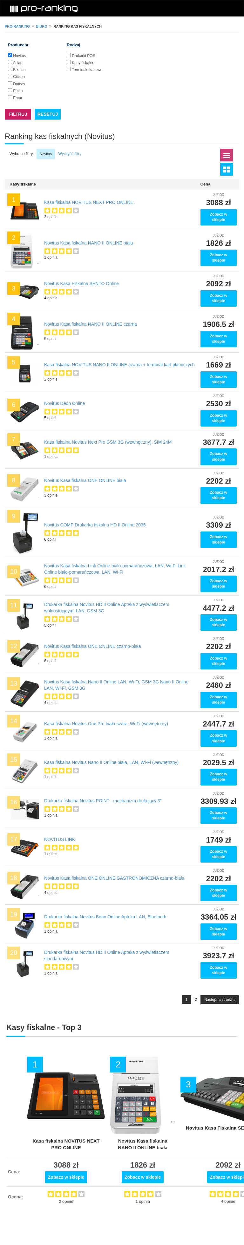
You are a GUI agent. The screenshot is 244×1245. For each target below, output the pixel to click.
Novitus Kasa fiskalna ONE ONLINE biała (85, 480)
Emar (17, 98)
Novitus (19, 56)
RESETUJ (47, 114)
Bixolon (19, 70)
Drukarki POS (83, 56)
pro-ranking (17, 26)
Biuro (41, 26)
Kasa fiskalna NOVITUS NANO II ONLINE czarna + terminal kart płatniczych (119, 364)
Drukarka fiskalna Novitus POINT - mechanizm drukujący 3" (103, 800)
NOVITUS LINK (59, 839)
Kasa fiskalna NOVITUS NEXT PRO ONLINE (88, 202)
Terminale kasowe (87, 70)
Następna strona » (219, 999)
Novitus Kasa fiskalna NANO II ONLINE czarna (90, 324)
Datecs (19, 84)
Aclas (17, 63)
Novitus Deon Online (64, 403)
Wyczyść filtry (70, 154)
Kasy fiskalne (83, 63)
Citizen (19, 77)
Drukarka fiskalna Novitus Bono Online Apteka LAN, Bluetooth (105, 916)
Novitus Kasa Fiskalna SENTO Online (81, 283)
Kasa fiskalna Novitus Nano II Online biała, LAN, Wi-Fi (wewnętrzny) (111, 762)
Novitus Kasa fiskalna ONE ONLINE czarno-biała (92, 646)
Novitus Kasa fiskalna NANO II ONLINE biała (88, 242)
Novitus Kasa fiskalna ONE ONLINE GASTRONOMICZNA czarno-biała (114, 878)
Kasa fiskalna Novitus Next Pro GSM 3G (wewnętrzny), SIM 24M (108, 442)
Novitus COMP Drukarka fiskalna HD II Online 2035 (95, 524)
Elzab (18, 91)
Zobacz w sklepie (218, 217)
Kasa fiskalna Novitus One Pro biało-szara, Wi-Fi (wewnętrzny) (106, 723)
